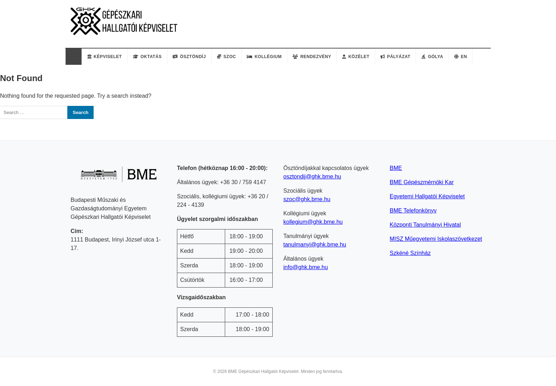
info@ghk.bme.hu (305, 267)
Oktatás (147, 56)
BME (396, 168)
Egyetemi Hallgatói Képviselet (427, 196)
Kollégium (264, 56)
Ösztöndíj (189, 56)
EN (460, 56)
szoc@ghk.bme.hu (306, 199)
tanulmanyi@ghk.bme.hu (314, 245)
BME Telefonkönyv (413, 211)
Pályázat (395, 56)
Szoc (226, 56)
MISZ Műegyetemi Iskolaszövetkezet (436, 239)
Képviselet (104, 56)
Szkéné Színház (410, 253)
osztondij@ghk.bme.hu (312, 177)
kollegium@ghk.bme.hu (313, 222)
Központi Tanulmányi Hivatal (425, 225)
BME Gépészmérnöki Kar (422, 182)
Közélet (355, 56)
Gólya (432, 56)
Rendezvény (312, 56)
